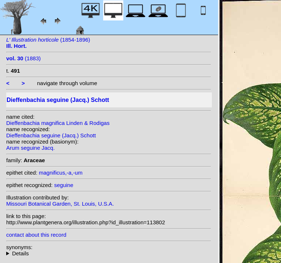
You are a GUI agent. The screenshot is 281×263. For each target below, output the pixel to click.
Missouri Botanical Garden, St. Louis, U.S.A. (60, 204)
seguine (64, 185)
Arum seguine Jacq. (30, 148)
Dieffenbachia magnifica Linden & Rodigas (57, 123)
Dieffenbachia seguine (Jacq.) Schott (51, 135)
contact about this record (36, 235)
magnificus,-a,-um (60, 172)
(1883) (23, 58)
